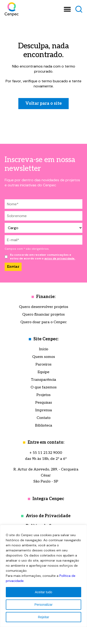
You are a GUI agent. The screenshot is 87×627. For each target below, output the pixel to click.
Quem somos (43, 357)
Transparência (43, 380)
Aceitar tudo (43, 592)
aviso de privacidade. (59, 258)
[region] (43, 576)
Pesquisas (43, 402)
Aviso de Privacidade (48, 515)
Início (43, 349)
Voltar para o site (43, 103)
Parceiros (43, 364)
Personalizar (44, 604)
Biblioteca (43, 425)
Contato (44, 418)
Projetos (43, 395)
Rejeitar (43, 617)
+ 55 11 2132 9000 (45, 453)
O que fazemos (44, 387)
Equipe (43, 372)
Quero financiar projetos (43, 314)
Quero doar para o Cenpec (43, 322)
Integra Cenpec (48, 498)
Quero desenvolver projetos (43, 307)
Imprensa (43, 410)
